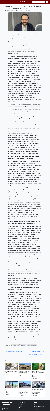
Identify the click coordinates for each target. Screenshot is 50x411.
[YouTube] (24, 2)
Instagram (20, 407)
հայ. (27, 1)
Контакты (36, 409)
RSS (19, 409)
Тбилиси (4, 406)
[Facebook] (20, 2)
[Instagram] (22, 2)
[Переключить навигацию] (16, 2)
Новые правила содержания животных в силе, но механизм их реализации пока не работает (38, 374)
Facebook (13, 345)
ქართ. (30, 1)
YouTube (20, 404)
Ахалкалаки (5, 408)
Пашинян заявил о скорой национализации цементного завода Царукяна (25, 391)
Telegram (23, 345)
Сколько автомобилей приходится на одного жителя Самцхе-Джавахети (37, 391)
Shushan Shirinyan (16, 10)
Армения (11, 342)
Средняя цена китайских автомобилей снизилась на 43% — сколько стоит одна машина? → (36, 353)
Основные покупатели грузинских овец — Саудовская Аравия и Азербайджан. (24, 373)
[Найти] (47, 2)
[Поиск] (38, 2)
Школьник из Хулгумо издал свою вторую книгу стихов (11, 391)
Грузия (4, 409)
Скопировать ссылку (32, 345)
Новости (23, 10)
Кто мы (35, 404)
